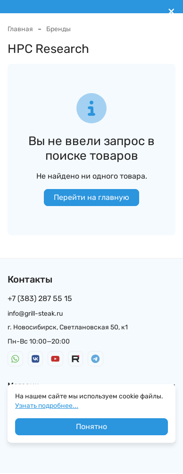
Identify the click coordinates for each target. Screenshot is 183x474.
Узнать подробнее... (46, 406)
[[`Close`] (171, 11)
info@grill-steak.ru (35, 314)
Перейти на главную (91, 197)
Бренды (58, 29)
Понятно (91, 426)
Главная (20, 29)
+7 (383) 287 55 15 (40, 298)
